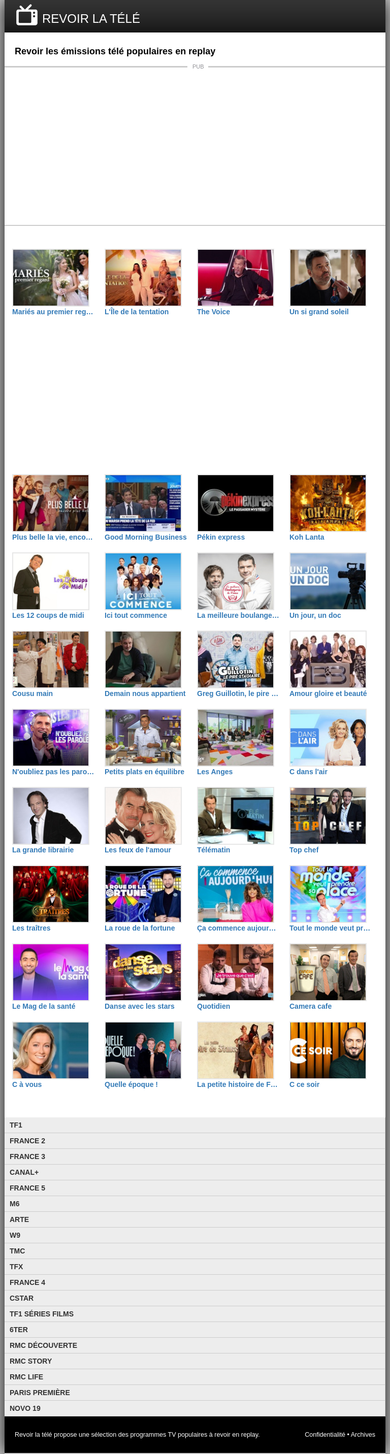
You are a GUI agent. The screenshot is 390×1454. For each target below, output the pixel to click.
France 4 (27, 1282)
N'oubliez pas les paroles (53, 772)
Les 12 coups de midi (48, 615)
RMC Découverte (43, 1345)
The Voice (213, 312)
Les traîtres (31, 928)
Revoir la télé (33, 1434)
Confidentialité (325, 1434)
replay (249, 1434)
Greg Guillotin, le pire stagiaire (238, 693)
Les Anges (215, 772)
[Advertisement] (195, 146)
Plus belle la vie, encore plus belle (53, 537)
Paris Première (40, 1393)
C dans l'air (308, 772)
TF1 (16, 1125)
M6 (14, 1204)
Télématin (213, 850)
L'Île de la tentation (137, 312)
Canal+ (24, 1172)
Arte (19, 1219)
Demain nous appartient (145, 693)
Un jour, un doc (315, 615)
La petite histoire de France (238, 1084)
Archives (363, 1434)
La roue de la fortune (140, 928)
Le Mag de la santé (43, 1006)
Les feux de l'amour (138, 850)
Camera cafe (310, 1006)
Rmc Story (31, 1361)
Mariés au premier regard (53, 312)
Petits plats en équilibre (144, 772)
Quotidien (213, 1006)
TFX (16, 1267)
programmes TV (153, 1434)
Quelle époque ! (131, 1084)
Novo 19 (25, 1408)
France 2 (27, 1141)
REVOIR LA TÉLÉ (91, 18)
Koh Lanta (306, 537)
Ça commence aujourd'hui (238, 928)
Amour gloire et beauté (328, 693)
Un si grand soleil (319, 312)
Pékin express (221, 537)
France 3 (27, 1156)
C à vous (27, 1084)
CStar (22, 1298)
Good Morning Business (146, 537)
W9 (15, 1235)
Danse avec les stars (140, 1006)
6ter (19, 1330)
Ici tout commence (136, 615)
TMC (17, 1251)
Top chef (303, 850)
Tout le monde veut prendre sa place (330, 928)
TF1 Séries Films (42, 1314)
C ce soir (304, 1084)
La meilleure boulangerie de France (238, 615)
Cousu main (32, 693)
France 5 (27, 1188)
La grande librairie (43, 850)
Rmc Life (26, 1377)
